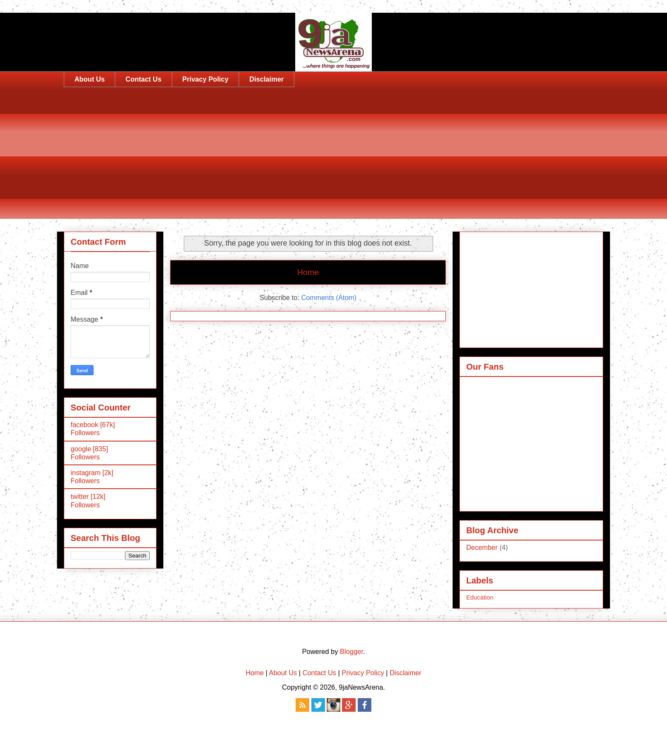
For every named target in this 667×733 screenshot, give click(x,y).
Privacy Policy (205, 79)
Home (308, 272)
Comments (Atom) (328, 297)
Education (479, 597)
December (482, 547)
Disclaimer (266, 79)
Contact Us (143, 79)
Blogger (351, 651)
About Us (89, 79)
